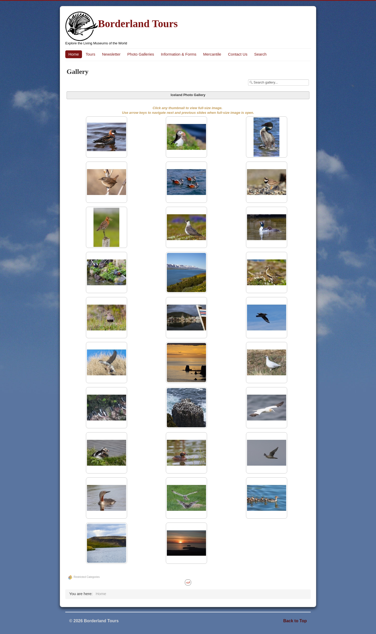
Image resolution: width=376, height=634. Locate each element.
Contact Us (237, 54)
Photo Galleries (140, 54)
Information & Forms (178, 54)
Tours (90, 54)
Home (73, 54)
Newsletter (111, 54)
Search (260, 54)
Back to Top (295, 621)
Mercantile (212, 54)
